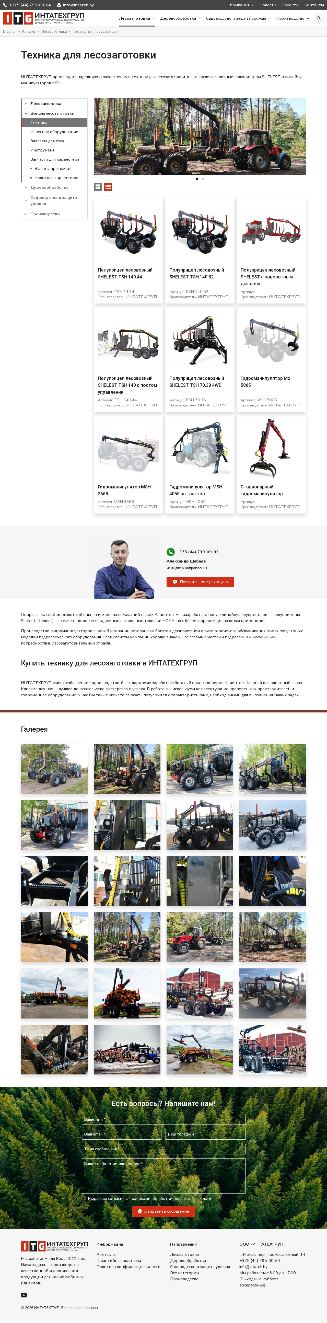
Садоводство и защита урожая (236, 18)
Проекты (290, 5)
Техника (38, 122)
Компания (239, 5)
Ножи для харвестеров (56, 178)
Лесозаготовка (134, 18)
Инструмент (42, 150)
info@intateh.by (78, 5)
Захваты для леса (47, 141)
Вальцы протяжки (52, 168)
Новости (268, 5)
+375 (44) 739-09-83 (198, 552)
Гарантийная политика (119, 1260)
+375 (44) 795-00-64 (30, 5)
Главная (9, 31)
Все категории (184, 1273)
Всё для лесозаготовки (52, 113)
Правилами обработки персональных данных (173, 1198)
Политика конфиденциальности (128, 1267)
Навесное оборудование (54, 132)
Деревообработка (178, 18)
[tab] (197, 179)
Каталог (29, 31)
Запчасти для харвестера (54, 159)
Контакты (314, 5)
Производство (290, 18)
